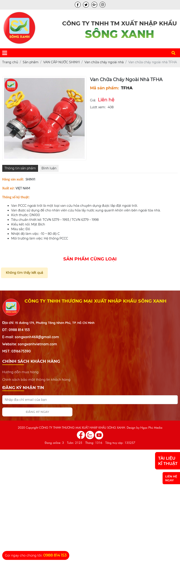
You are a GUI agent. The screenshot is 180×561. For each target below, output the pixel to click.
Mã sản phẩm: (104, 88)
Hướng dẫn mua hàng (20, 372)
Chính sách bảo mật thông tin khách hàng (36, 379)
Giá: (93, 100)
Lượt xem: (98, 107)
